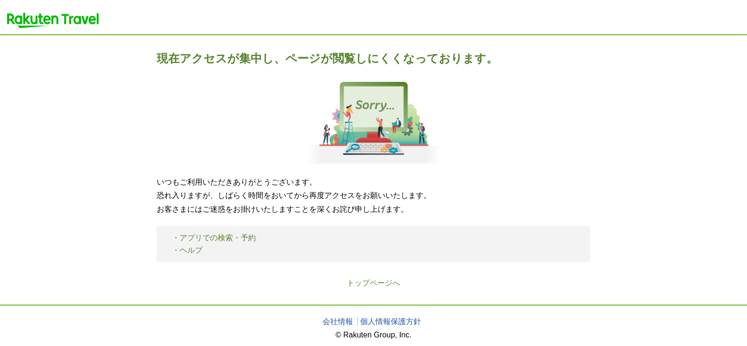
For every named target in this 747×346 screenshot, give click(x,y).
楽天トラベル (53, 20)
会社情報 (338, 321)
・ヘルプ (187, 250)
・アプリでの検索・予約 (214, 238)
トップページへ (373, 283)
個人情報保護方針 (390, 321)
